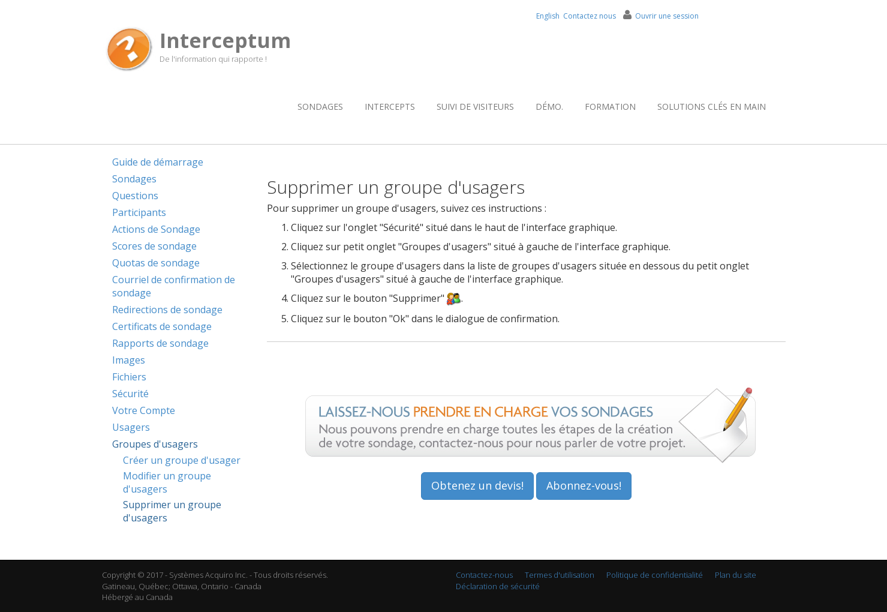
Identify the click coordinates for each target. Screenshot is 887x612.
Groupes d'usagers (155, 444)
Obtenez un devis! (477, 485)
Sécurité (130, 393)
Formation (610, 106)
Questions (135, 195)
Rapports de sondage (160, 343)
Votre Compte (143, 410)
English (548, 16)
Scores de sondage (154, 246)
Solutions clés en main (711, 106)
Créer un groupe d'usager (181, 460)
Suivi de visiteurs (475, 106)
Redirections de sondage (167, 309)
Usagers (131, 427)
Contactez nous (589, 16)
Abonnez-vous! (583, 485)
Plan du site (735, 574)
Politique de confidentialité (654, 574)
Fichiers (129, 376)
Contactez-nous (484, 574)
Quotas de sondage (156, 262)
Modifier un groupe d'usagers (167, 482)
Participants (139, 212)
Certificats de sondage (162, 326)
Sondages (320, 106)
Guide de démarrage (157, 162)
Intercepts (390, 106)
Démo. (549, 106)
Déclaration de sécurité (498, 586)
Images (128, 360)
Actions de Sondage (156, 229)
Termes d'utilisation (559, 574)
